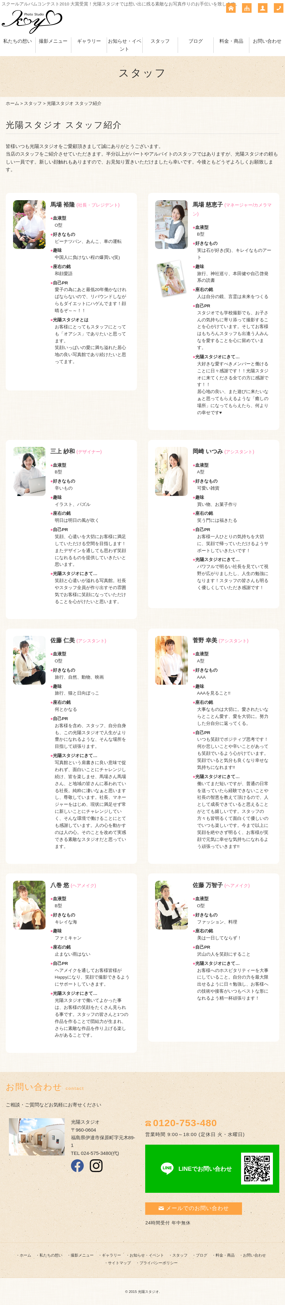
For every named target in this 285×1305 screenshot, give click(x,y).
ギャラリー (89, 41)
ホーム (12, 103)
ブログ (196, 41)
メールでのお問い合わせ (193, 1208)
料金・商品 (231, 41)
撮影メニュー (53, 41)
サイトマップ (119, 1263)
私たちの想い (17, 41)
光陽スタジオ (148, 1292)
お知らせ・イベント (147, 1255)
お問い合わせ (267, 41)
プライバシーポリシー (158, 1263)
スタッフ (160, 41)
